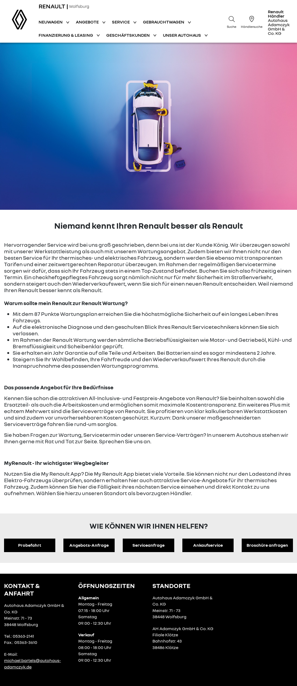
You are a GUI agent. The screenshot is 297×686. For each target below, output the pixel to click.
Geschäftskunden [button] (128, 35)
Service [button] (121, 22)
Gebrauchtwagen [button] (164, 22)
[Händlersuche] (251, 21)
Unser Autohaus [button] (182, 35)
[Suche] (232, 21)
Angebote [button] (88, 22)
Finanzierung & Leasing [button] (66, 35)
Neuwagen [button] (51, 22)
